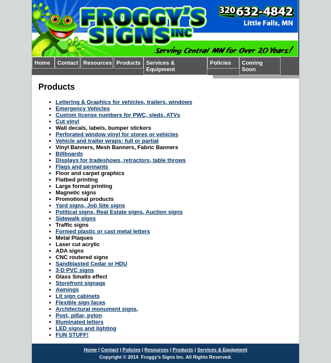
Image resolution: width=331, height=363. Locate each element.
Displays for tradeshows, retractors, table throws (121, 160)
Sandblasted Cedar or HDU (91, 263)
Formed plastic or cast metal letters (103, 231)
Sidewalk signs (76, 218)
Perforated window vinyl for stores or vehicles (117, 134)
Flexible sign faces (81, 302)
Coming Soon (252, 65)
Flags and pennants (82, 166)
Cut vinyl (67, 121)
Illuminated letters (79, 322)
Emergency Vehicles (83, 108)
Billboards (69, 153)
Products (128, 62)
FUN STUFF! (72, 335)
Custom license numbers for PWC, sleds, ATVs (118, 115)
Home (42, 62)
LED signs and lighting (86, 328)
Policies (220, 62)
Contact (67, 62)
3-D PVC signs (75, 270)
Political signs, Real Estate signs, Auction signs (119, 212)
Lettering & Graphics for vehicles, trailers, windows (124, 102)
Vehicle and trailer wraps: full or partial (107, 141)
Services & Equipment (160, 65)
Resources (97, 62)
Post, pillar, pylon (79, 315)
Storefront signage (81, 283)
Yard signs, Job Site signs (90, 205)
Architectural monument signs (96, 309)
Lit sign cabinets (78, 296)
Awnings (67, 289)
